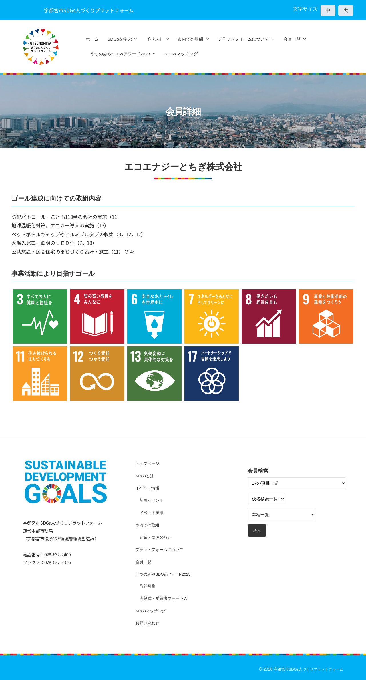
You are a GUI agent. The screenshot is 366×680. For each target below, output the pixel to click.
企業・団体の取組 (157, 536)
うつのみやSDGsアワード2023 (120, 53)
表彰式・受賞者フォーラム (165, 598)
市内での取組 (190, 39)
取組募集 (148, 586)
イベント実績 (152, 512)
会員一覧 (292, 39)
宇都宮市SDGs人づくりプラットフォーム (305, 669)
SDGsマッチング (181, 53)
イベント (154, 39)
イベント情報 (148, 487)
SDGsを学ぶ (119, 39)
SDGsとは (145, 475)
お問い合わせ (148, 622)
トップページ (148, 463)
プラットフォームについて (243, 39)
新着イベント (152, 500)
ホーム (92, 39)
